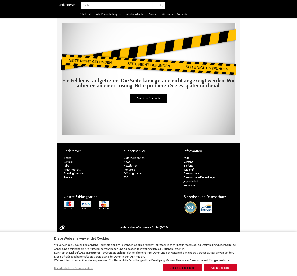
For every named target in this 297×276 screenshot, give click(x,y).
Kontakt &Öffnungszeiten (133, 171)
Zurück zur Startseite (148, 98)
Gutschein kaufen (134, 14)
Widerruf (189, 169)
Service (153, 14)
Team (67, 158)
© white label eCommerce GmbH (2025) (144, 227)
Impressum (190, 185)
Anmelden (183, 14)
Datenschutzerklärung (203, 260)
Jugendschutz (192, 181)
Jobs (66, 165)
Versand (188, 161)
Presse (68, 177)
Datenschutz (191, 173)
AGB (186, 158)
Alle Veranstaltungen (108, 14)
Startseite (86, 14)
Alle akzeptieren (220, 267)
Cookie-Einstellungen (182, 267)
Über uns (167, 14)
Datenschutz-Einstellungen (200, 177)
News (127, 161)
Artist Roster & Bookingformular (74, 171)
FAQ (126, 177)
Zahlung (188, 165)
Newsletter (130, 165)
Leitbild (68, 161)
